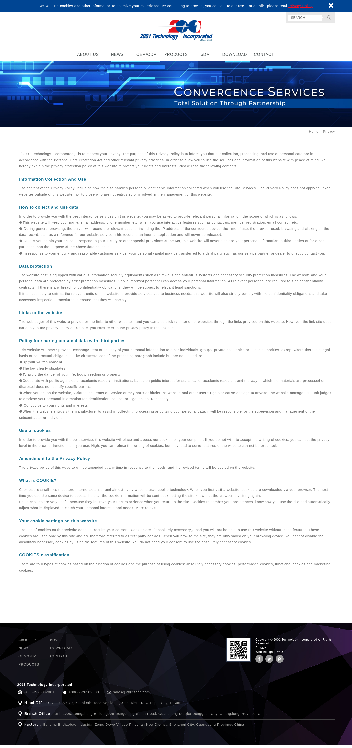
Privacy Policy (300, 6)
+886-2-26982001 (39, 696)
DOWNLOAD (234, 58)
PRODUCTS (176, 58)
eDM (205, 58)
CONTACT (264, 58)
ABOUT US (88, 58)
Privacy (260, 651)
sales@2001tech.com (131, 696)
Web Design (264, 655)
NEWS (117, 58)
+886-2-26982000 (84, 696)
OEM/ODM (146, 58)
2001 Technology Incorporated (176, 32)
